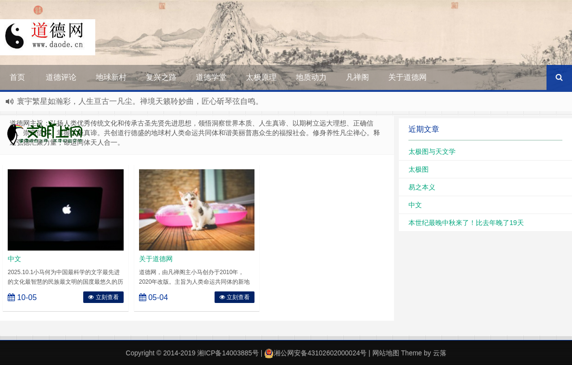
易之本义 (421, 187)
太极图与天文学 (432, 151)
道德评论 (61, 77)
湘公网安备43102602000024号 (315, 353)
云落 (439, 353)
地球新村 (111, 77)
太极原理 (261, 77)
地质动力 (311, 77)
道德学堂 (211, 77)
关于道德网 (407, 77)
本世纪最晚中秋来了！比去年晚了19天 (466, 223)
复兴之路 (161, 77)
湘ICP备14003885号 (228, 353)
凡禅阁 (357, 77)
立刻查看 (103, 297)
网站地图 (385, 353)
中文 (14, 259)
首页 (17, 77)
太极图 (418, 169)
